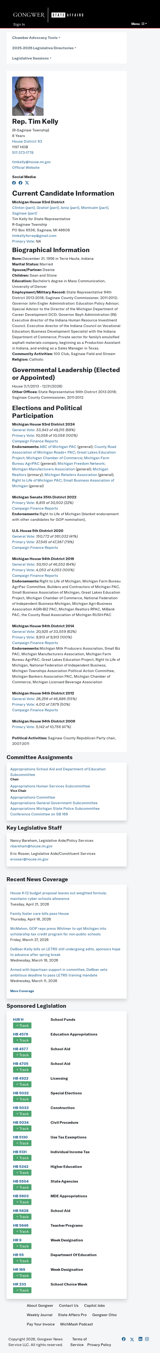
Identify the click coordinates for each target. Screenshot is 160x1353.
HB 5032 (21, 1093)
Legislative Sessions (30, 58)
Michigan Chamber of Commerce (54, 457)
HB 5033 (21, 1107)
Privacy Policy (99, 1344)
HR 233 (19, 1284)
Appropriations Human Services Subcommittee (50, 786)
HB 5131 (20, 1151)
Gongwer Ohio (104, 1314)
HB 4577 (20, 1048)
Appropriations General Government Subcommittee (54, 802)
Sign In (19, 24)
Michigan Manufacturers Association (43, 469)
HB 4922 (20, 1078)
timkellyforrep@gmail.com (34, 235)
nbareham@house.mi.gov (31, 846)
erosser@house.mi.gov (29, 859)
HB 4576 (20, 1034)
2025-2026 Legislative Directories (43, 48)
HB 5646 (20, 1225)
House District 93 (27, 141)
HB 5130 (20, 1137)
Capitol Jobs (94, 1305)
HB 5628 (21, 1210)
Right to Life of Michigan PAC (36, 480)
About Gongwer (40, 1305)
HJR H (18, 1019)
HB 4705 (20, 1063)
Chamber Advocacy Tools (35, 37)
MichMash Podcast (76, 1324)
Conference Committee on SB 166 (39, 814)
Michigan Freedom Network (81, 463)
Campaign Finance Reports (35, 441)
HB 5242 (20, 1166)
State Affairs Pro (72, 1314)
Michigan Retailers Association (70, 474)
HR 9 (17, 1240)
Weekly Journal (39, 1314)
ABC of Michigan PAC (58, 446)
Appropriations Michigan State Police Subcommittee (55, 808)
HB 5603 (21, 1196)
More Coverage (22, 991)
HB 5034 (21, 1122)
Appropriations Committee (32, 797)
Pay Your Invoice (41, 1324)
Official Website (26, 167)
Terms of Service (78, 1342)
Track (22, 1025)
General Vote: (24, 429)
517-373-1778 (23, 152)
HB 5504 (21, 1181)
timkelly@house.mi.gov (31, 161)
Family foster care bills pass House (39, 913)
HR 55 (18, 1254)
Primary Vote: (24, 241)
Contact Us (68, 1305)
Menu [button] (137, 24)
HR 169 (19, 1269)
